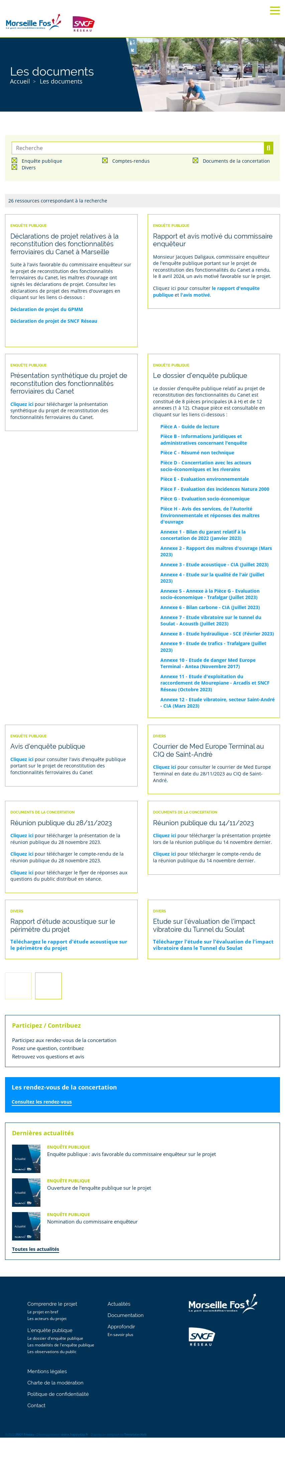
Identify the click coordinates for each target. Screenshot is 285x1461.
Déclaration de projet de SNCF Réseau (53, 321)
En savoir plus (120, 1334)
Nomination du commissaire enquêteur (92, 1221)
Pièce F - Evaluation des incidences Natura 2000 (214, 489)
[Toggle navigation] (275, 10)
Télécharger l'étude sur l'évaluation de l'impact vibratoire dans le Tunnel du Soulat (213, 944)
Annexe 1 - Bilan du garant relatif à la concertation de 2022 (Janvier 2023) (203, 535)
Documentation (126, 1315)
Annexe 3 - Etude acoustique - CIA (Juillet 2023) (214, 564)
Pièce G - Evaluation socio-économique (205, 498)
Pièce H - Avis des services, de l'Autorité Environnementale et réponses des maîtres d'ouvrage (210, 515)
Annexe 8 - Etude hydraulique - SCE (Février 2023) (217, 633)
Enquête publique (42, 161)
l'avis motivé (195, 295)
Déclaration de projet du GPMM (46, 309)
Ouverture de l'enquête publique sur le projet (99, 1187)
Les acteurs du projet (46, 1318)
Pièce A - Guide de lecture (189, 426)
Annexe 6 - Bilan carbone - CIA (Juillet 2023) (210, 607)
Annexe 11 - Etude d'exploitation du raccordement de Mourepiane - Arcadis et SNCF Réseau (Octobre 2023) (215, 683)
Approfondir (121, 1326)
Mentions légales (47, 1371)
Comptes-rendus (131, 161)
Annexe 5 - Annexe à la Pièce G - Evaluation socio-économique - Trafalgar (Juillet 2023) (210, 594)
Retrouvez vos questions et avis (48, 1056)
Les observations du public (52, 1351)
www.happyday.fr (74, 1434)
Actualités (119, 1304)
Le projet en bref (42, 1312)
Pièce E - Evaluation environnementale (204, 479)
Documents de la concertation (236, 161)
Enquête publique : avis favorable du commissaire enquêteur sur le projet (131, 1154)
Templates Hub (135, 1434)
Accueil (20, 81)
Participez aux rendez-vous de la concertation (64, 1040)
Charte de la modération (55, 1382)
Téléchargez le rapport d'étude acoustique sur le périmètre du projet (68, 944)
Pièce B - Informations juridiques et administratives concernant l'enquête (203, 439)
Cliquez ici (21, 404)
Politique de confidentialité (58, 1394)
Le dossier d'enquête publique (55, 1338)
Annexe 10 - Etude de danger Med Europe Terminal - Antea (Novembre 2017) (208, 663)
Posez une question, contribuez (48, 1048)
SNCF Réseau (24, 1434)
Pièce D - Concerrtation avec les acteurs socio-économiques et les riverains (205, 465)
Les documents (61, 81)
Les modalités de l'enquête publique (60, 1345)
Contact (36, 1405)
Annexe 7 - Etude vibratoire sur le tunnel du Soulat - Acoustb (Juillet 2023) (210, 620)
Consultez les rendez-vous (42, 1102)
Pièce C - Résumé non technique (197, 452)
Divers (29, 168)
